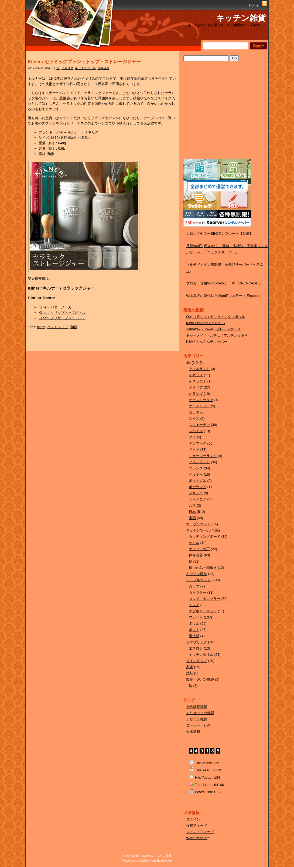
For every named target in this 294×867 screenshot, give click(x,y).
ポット (194, 630)
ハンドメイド (57, 327)
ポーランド (197, 487)
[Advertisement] (223, 115)
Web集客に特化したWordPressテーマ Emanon (223, 296)
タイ (192, 437)
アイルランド (199, 369)
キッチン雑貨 (241, 18)
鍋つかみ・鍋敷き (203, 568)
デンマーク (197, 443)
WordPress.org (197, 838)
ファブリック (196, 642)
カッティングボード (204, 537)
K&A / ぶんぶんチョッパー (206, 342)
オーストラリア (201, 400)
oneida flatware (162, 860)
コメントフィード (200, 832)
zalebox (144, 860)
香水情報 (193, 732)
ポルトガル (197, 481)
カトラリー (197, 592)
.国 (58, 68)
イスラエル (197, 381)
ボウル (194, 623)
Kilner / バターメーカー (57, 307)
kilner (41, 327)
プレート (196, 617)
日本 (192, 512)
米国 (192, 518)
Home (254, 5)
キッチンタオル (201, 655)
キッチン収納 (196, 574)
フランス (196, 468)
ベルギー (196, 474)
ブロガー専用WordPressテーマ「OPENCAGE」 (224, 283)
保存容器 (103, 68)
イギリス (67, 68)
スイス (194, 418)
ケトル (194, 543)
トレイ (194, 605)
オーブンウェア (198, 524)
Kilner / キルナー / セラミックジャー (61, 288)
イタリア (196, 387)
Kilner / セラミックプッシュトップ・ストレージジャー (84, 61)
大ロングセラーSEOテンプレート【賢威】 (219, 233)
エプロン (196, 648)
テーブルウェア (198, 580)
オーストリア (199, 406)
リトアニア (197, 499)
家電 (189, 667)
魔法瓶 (194, 636)
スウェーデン (199, 425)
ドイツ (194, 450)
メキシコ (196, 493)
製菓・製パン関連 (200, 679)
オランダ (196, 394)
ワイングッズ (196, 661)
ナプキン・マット (203, 611)
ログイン (193, 819)
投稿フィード (196, 826)
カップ (194, 586)
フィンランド (199, 462)
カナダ (194, 412)
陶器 (73, 327)
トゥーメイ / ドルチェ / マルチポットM (217, 335)
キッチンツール (85, 68)
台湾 (192, 505)
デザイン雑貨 (196, 719)
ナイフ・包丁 (199, 549)
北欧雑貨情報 (196, 707)
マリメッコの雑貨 (200, 713)
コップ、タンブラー (204, 599)
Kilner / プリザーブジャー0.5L (62, 318)
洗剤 (189, 673)
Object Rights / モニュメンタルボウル (215, 317)
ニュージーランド (203, 456)
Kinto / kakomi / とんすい (205, 323)
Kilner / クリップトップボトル (62, 313)
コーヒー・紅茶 (198, 725)
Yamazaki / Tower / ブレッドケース (213, 329)
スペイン (196, 431)
